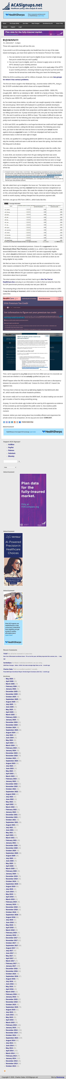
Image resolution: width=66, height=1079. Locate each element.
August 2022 (10, 794)
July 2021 (9, 827)
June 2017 (10, 953)
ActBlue (11, 444)
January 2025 (11, 720)
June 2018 (10, 922)
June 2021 (10, 830)
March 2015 (10, 1022)
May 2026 (9, 679)
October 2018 (11, 912)
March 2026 (10, 684)
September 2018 (12, 915)
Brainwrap (60, 1077)
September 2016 (12, 976)
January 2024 (11, 750)
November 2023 (12, 756)
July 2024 (9, 735)
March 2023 (10, 776)
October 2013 (11, 1066)
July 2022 (9, 797)
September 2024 (12, 730)
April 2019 (9, 897)
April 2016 (9, 989)
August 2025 (10, 702)
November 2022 (12, 786)
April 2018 (9, 927)
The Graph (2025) (14, 23)
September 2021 (12, 822)
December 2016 (11, 968)
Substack (11, 453)
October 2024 (11, 727)
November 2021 (12, 817)
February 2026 (11, 686)
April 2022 (9, 804)
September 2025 (12, 699)
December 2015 (11, 999)
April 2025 (9, 712)
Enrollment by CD (48, 23)
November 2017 (12, 940)
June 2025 (10, 707)
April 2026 (9, 681)
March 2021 (10, 838)
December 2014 (11, 1030)
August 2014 (10, 1040)
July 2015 (9, 1012)
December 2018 (11, 907)
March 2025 (10, 715)
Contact (5, 27)
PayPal (11, 447)
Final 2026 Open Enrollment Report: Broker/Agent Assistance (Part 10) (22, 671)
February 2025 (11, 717)
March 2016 (10, 992)
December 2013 (11, 1061)
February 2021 (11, 840)
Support (13, 27)
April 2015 (9, 1020)
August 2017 (10, 948)
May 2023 (9, 771)
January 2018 (11, 935)
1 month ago (46, 665)
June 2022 (10, 799)
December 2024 (11, 722)
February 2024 (11, 748)
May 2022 (9, 802)
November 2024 (12, 725)
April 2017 (9, 958)
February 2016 (11, 994)
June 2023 (10, 768)
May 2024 (9, 740)
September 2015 (12, 1007)
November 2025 (12, 694)
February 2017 (11, 963)
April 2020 (9, 866)
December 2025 (11, 691)
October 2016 (11, 974)
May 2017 (9, 956)
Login (20, 27)
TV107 (5, 653)
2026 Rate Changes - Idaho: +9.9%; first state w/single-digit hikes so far (22, 665)
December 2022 (11, 784)
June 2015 (10, 1015)
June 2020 (10, 861)
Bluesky (11, 456)
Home (4, 23)
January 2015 (11, 1027)
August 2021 (10, 825)
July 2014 (9, 1043)
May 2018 (9, 925)
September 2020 (12, 853)
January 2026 (11, 689)
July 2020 (9, 858)
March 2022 (10, 807)
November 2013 (12, 1063)
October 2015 (11, 1004)
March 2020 (10, 868)
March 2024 (10, 745)
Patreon (11, 450)
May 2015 (9, 1017)
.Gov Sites (25, 23)
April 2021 (9, 835)
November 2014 (12, 1033)
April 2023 (9, 773)
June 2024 (10, 738)
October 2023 (11, 758)
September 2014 (12, 1038)
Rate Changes (35, 23)
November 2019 (12, 879)
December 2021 (11, 815)
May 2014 (9, 1048)
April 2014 (9, 1051)
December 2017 (11, 938)
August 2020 (10, 856)
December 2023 (11, 753)
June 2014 (10, 1045)
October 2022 (11, 789)
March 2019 (10, 899)
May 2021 (9, 833)
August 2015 (10, 1010)
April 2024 (9, 743)
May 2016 (9, 986)
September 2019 (12, 884)
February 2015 (11, 1025)
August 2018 (10, 917)
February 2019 (11, 902)
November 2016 (12, 971)
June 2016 (10, 984)
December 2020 (11, 845)
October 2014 (11, 1035)
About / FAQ (59, 23)
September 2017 (12, 945)
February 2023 (11, 779)
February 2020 (11, 871)
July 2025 (9, 704)
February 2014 (11, 1056)
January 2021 (11, 843)
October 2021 (11, 820)
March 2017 (10, 961)
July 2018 (9, 920)
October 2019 (11, 881)
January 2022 (11, 812)
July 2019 (9, 889)
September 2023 (12, 761)
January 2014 (11, 1058)
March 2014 (10, 1053)
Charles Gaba (8, 669)
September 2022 (12, 792)
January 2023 (11, 781)
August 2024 (10, 732)
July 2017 (9, 951)
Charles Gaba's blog (27, 422)
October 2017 (11, 943)
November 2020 (12, 848)
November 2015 (12, 1002)
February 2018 (11, 933)
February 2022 (11, 809)
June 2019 (10, 892)
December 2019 (11, 876)
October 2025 (11, 697)
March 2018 (10, 930)
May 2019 (9, 894)
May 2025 (9, 709)
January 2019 (11, 904)
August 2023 (10, 763)
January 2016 (11, 997)
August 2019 (10, 886)
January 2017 (11, 966)
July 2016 (9, 981)
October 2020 (11, 850)
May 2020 (9, 863)
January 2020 (11, 874)
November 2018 (12, 910)
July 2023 (9, 766)
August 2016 (10, 979)
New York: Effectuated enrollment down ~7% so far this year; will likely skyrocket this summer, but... (30, 656)
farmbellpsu (7, 663)
